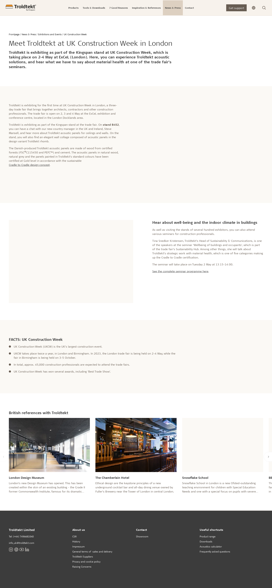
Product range (207, 536)
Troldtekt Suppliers (82, 556)
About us (78, 529)
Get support (236, 8)
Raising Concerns (81, 566)
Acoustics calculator (211, 546)
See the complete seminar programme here (180, 271)
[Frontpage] (21, 8)
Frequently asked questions (215, 551)
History (76, 541)
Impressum (78, 546)
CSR (74, 536)
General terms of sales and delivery (92, 551)
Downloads (206, 541)
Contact (141, 529)
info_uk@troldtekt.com (21, 542)
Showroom (142, 536)
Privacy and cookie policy (86, 561)
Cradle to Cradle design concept (29, 165)
